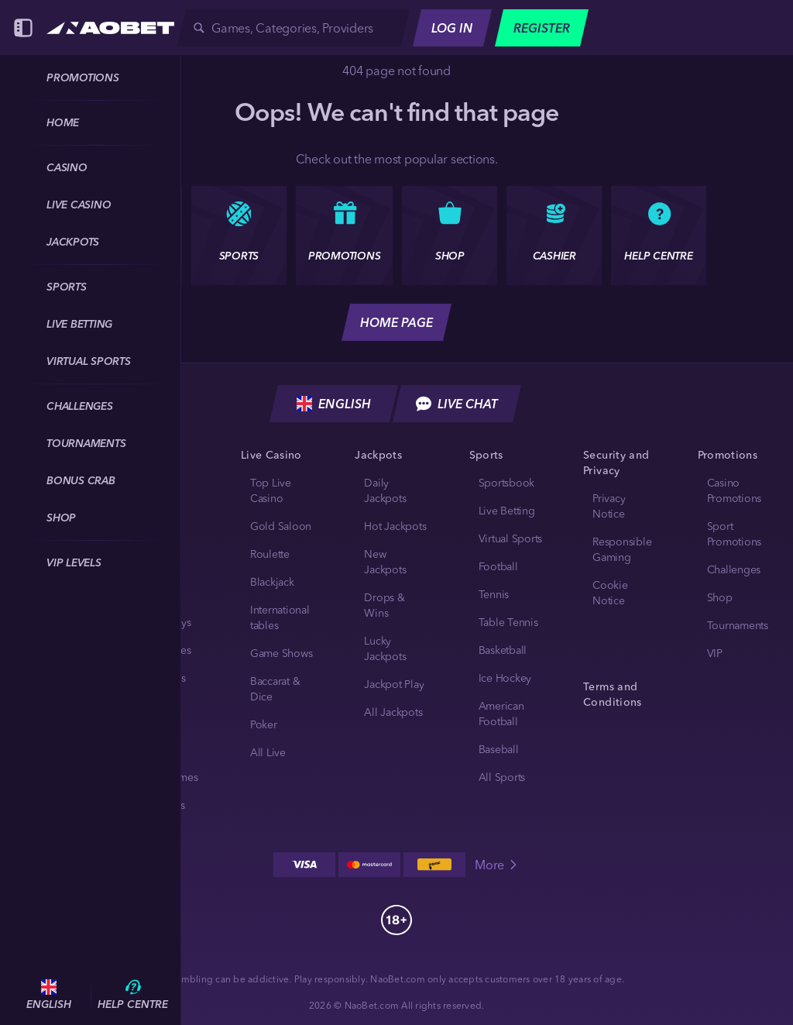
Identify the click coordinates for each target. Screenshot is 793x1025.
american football (501, 713)
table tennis (508, 622)
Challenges (734, 569)
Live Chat (457, 403)
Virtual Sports (511, 538)
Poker (263, 724)
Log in (452, 28)
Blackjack (272, 582)
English (334, 403)
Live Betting (507, 511)
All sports (502, 777)
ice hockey (505, 678)
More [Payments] (497, 864)
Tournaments (737, 625)
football (498, 566)
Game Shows (281, 653)
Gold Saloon (280, 526)
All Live (268, 752)
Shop (720, 597)
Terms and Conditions (612, 694)
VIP (715, 653)
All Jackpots (393, 712)
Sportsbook (507, 483)
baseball (499, 749)
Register (541, 28)
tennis (494, 594)
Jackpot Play (394, 684)
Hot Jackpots (395, 526)
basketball (503, 650)
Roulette (270, 554)
